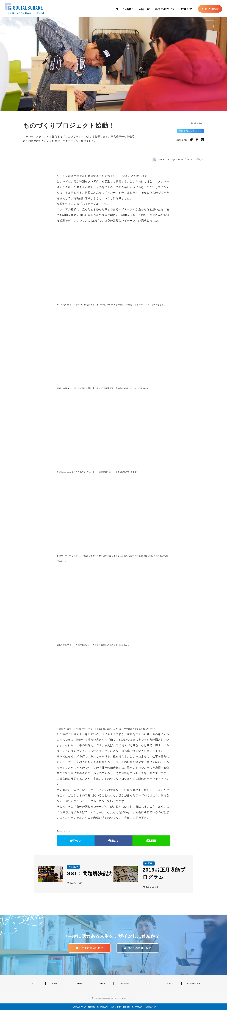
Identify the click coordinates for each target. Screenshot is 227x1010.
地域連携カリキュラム (190, 131)
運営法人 (151, 1006)
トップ (34, 983)
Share (113, 840)
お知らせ (186, 9)
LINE (151, 840)
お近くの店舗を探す (137, 948)
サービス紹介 (124, 9)
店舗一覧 (144, 9)
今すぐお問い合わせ (89, 948)
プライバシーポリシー (193, 983)
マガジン (147, 983)
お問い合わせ (210, 9)
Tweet (75, 840)
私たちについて (165, 9)
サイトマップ (170, 983)
